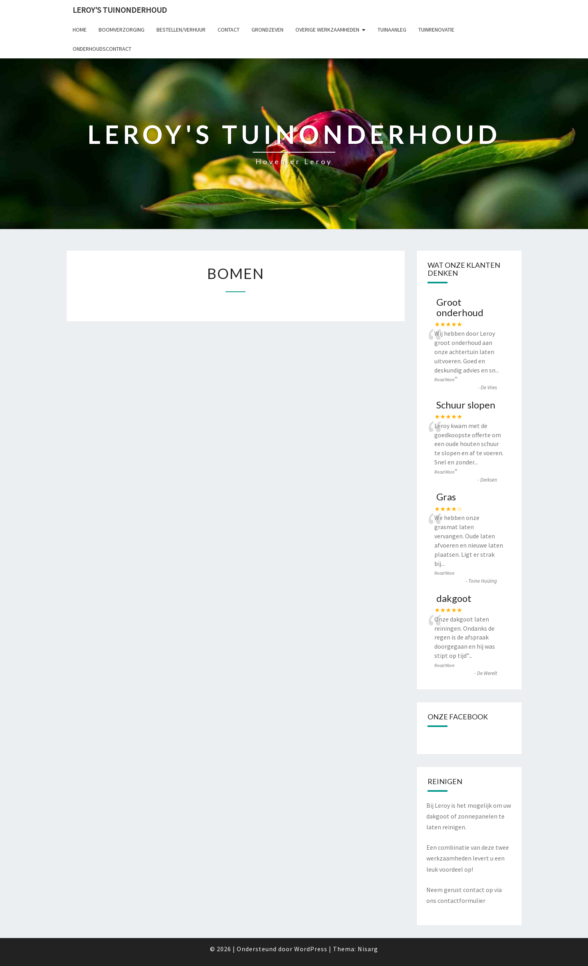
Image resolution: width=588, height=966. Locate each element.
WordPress (310, 949)
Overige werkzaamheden (327, 29)
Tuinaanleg (392, 29)
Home (80, 29)
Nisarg (368, 949)
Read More (444, 379)
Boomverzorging (122, 29)
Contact (229, 29)
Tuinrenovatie (436, 29)
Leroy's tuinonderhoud (120, 10)
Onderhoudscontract (102, 48)
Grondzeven (267, 29)
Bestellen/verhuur (181, 29)
